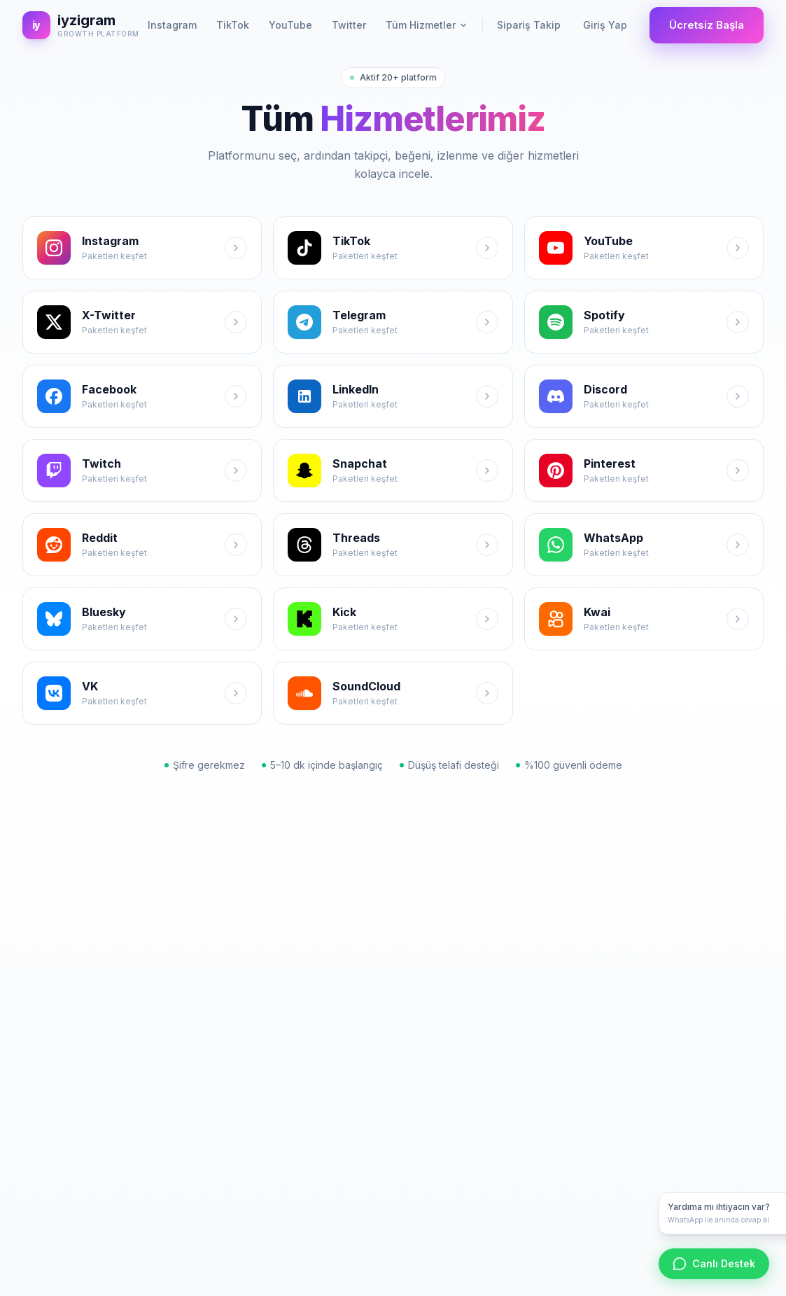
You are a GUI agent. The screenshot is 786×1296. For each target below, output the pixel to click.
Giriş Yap (605, 25)
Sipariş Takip (529, 25)
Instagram (172, 25)
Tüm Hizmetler (427, 25)
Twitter (349, 25)
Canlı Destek (714, 1264)
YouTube (290, 25)
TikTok (232, 25)
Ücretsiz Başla (706, 25)
